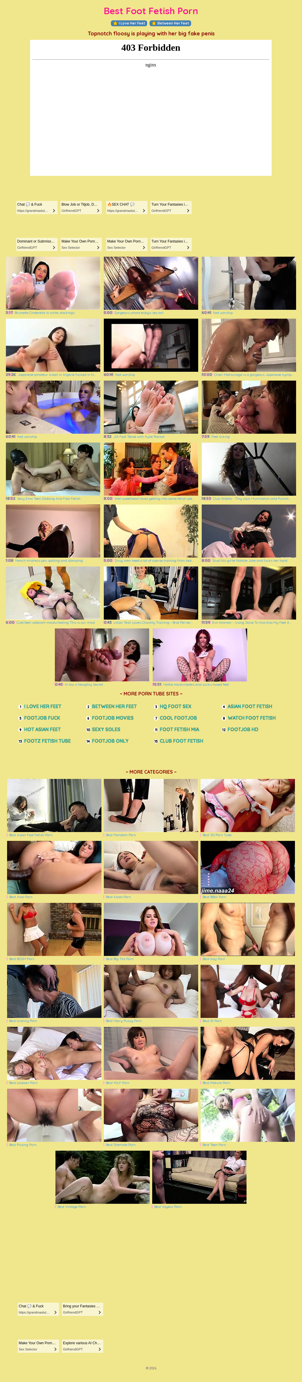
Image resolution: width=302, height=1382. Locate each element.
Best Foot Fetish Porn (151, 11)
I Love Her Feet (129, 23)
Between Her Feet (170, 23)
